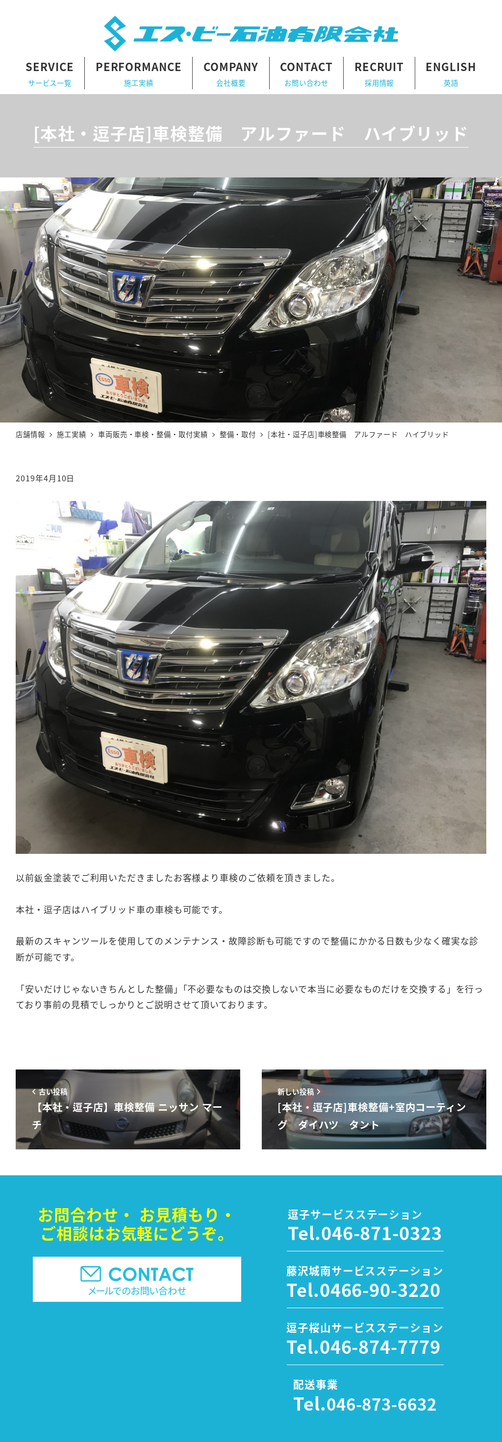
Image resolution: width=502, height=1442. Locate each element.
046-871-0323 (381, 1232)
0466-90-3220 (380, 1289)
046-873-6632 (381, 1404)
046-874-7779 (380, 1346)
